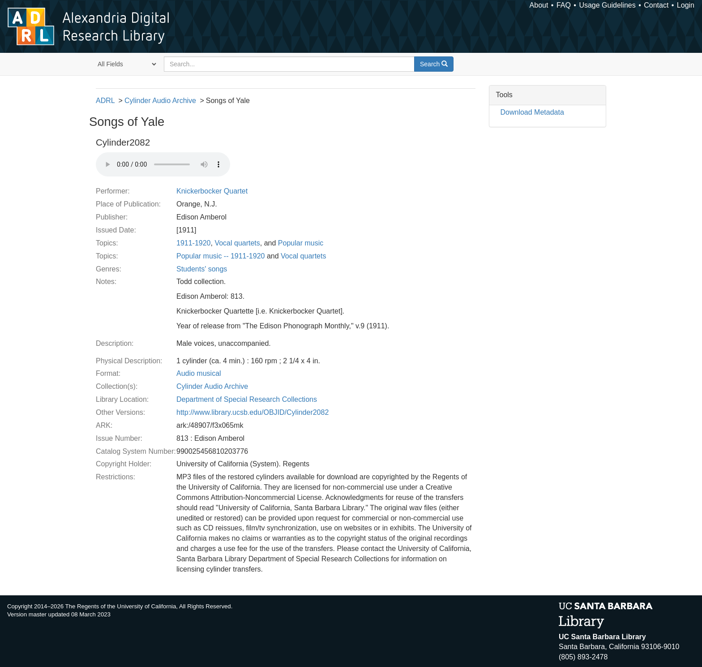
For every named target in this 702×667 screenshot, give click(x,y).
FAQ (563, 5)
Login (685, 5)
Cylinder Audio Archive (160, 100)
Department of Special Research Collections (246, 399)
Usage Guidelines (607, 5)
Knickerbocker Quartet (212, 191)
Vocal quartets (237, 243)
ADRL (105, 100)
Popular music (300, 243)
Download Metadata (532, 112)
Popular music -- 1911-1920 (220, 256)
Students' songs (201, 269)
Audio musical (198, 373)
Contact (656, 5)
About (539, 5)
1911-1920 (193, 243)
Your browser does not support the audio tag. (163, 164)
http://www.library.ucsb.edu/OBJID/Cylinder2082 (252, 412)
